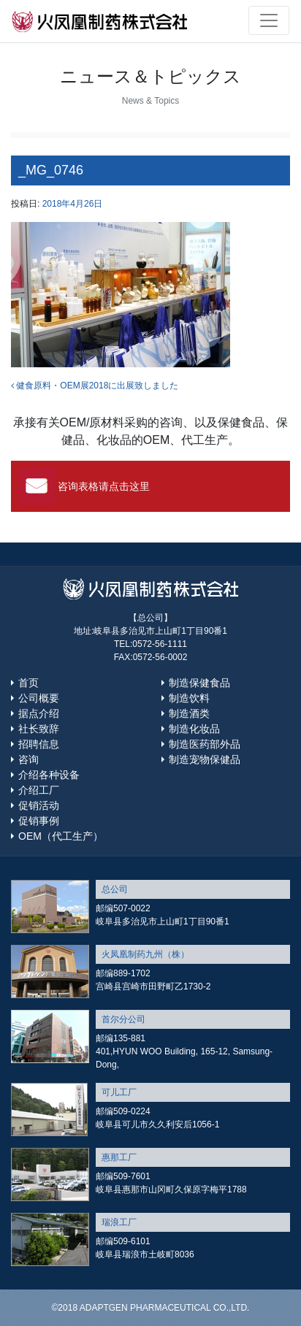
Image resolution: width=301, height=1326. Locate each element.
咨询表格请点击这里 (104, 486)
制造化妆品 (194, 729)
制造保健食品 (199, 683)
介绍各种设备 (49, 775)
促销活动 (38, 805)
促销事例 (38, 821)
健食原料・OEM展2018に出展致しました (94, 385)
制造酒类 (189, 713)
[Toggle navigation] (268, 20)
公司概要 (38, 698)
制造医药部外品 (204, 744)
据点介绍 (38, 713)
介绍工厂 (38, 790)
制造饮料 (189, 698)
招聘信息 (38, 744)
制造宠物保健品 (204, 759)
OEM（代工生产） (60, 836)
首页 (28, 683)
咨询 (28, 759)
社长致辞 (38, 729)
